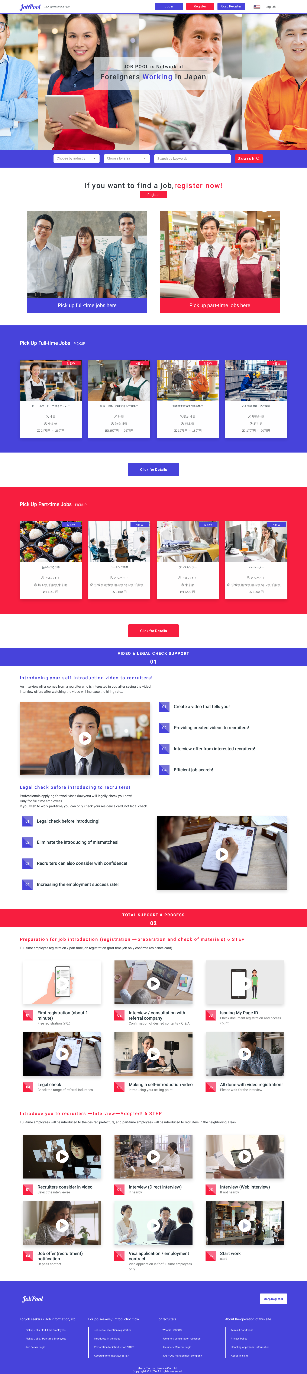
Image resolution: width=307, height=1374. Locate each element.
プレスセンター (209, 567)
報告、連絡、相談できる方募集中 (98, 406)
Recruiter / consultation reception (181, 1338)
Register (200, 6)
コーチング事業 (140, 567)
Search (249, 179)
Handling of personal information (250, 1347)
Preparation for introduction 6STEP (114, 1347)
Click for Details (153, 469)
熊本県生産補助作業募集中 (166, 406)
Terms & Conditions (242, 1330)
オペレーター (277, 567)
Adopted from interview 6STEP (111, 1355)
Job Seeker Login (35, 1347)
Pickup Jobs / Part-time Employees (46, 1338)
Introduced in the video (107, 1338)
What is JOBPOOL (172, 1330)
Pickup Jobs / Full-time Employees (45, 1330)
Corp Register (231, 6)
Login (169, 6)
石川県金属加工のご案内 (235, 406)
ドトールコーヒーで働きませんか (29, 406)
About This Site (239, 1355)
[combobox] (77, 179)
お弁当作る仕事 (72, 567)
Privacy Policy (239, 1338)
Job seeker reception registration (113, 1330)
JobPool (30, 7)
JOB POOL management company (182, 1355)
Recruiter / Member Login (176, 1347)
